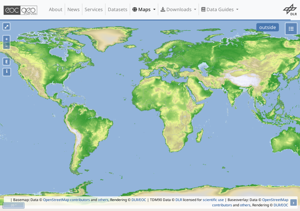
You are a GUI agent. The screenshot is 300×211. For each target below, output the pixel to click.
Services (94, 9)
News (73, 9)
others (103, 199)
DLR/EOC (139, 199)
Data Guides (218, 9)
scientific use (213, 199)
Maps (142, 9)
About (55, 9)
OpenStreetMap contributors (66, 199)
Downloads (177, 9)
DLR (178, 199)
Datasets (117, 9)
